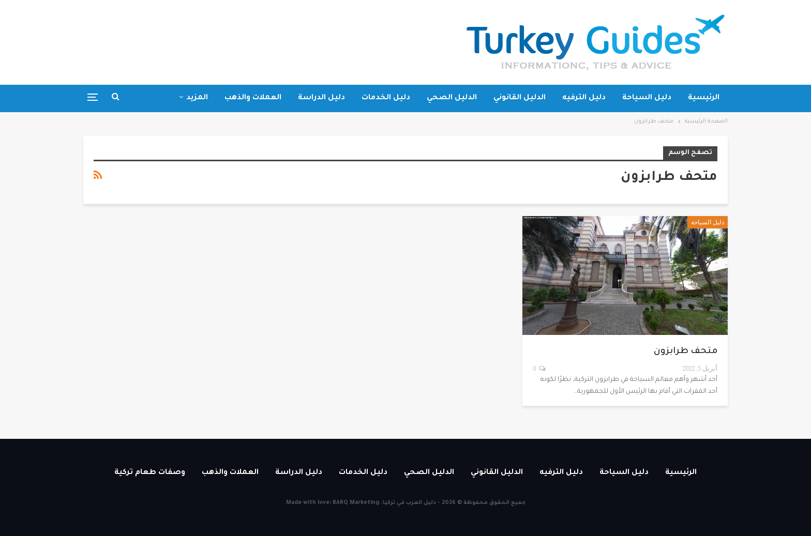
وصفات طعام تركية (149, 473)
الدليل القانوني (519, 98)
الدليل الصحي (452, 98)
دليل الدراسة (321, 98)
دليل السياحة (646, 98)
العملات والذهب (252, 98)
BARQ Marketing (356, 503)
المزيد (197, 98)
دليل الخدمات (386, 98)
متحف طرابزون (685, 352)
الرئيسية (703, 98)
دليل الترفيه (584, 98)
